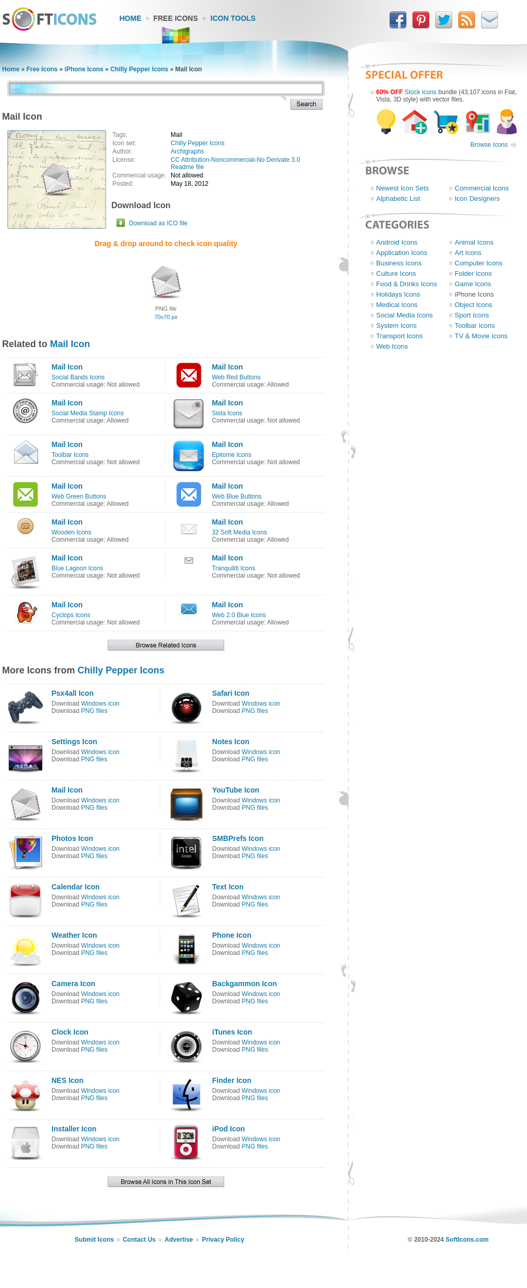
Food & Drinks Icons (406, 284)
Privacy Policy (223, 1239)
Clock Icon (70, 1032)
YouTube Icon (235, 790)
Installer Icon (74, 1129)
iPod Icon (228, 1129)
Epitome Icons (231, 454)
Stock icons (420, 92)
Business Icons (398, 263)
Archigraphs (187, 151)
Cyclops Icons (71, 615)
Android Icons (397, 242)
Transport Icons (399, 336)
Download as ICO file (158, 223)
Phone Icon (231, 935)
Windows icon (100, 703)
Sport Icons (472, 315)
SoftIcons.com (467, 1239)
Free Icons (175, 18)
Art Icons (468, 253)
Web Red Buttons (236, 377)
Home (131, 18)
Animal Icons (474, 242)
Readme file (187, 167)
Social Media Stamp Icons (88, 413)
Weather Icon (74, 935)
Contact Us (139, 1239)
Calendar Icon (76, 887)
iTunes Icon (232, 1032)
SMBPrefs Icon (238, 838)
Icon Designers (477, 198)
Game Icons (473, 284)
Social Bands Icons (78, 377)
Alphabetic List (398, 198)
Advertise (178, 1239)
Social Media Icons (404, 315)
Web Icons (392, 346)
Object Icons (473, 305)
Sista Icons (227, 413)
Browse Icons (489, 144)
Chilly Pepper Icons (139, 69)
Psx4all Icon (73, 693)
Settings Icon (74, 741)
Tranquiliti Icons (233, 568)
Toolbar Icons (70, 454)
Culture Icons (396, 273)
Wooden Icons (72, 532)
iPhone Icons (84, 69)
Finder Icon (231, 1080)
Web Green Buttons (79, 496)
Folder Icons (473, 273)
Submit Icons (94, 1239)
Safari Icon (231, 693)
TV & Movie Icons (481, 336)
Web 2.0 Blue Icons (239, 615)
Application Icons (401, 253)
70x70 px (166, 317)
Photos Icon (72, 838)
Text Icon (227, 887)
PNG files (94, 711)
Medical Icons (396, 305)
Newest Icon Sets (402, 188)
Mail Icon (70, 344)
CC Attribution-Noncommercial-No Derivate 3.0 (235, 159)
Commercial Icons (482, 188)
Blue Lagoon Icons (77, 568)
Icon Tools (233, 18)
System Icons (396, 325)
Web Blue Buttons (237, 496)
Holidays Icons (398, 294)
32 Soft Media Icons (239, 532)
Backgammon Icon (244, 983)
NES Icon (67, 1080)
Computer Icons (479, 263)
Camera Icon (73, 983)
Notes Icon (231, 741)
